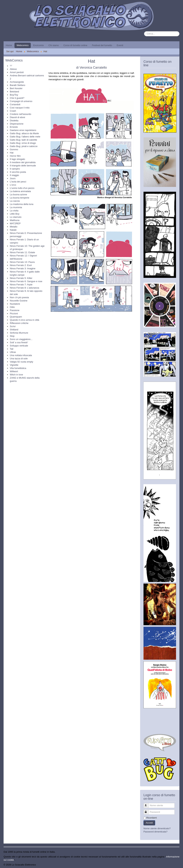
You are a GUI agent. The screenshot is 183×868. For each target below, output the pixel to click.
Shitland (14, 329)
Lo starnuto (15, 217)
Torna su (174, 864)
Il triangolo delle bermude (23, 165)
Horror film (15, 156)
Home (9, 45)
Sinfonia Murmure (19, 332)
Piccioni (14, 313)
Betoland (14, 91)
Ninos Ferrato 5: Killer (21, 278)
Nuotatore (15, 303)
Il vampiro (15, 168)
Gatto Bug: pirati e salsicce (24, 146)
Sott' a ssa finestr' (19, 342)
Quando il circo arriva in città (24, 320)
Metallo (13, 226)
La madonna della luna (21, 204)
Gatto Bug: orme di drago (23, 143)
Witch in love (16, 374)
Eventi (120, 45)
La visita (14, 210)
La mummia (16, 207)
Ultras (13, 352)
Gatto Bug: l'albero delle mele (25, 136)
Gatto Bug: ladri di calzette (23, 139)
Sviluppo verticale (19, 345)
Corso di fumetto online (75, 45)
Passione (14, 310)
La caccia (15, 201)
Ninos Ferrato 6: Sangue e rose (26, 281)
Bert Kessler (16, 88)
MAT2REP (15, 223)
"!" (11, 66)
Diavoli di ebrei (17, 117)
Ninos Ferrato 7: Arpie (21, 284)
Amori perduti (17, 72)
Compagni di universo (21, 101)
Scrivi (13, 326)
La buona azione (18, 194)
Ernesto (14, 127)
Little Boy (14, 213)
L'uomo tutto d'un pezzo (22, 188)
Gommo (14, 149)
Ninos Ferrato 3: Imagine (22, 268)
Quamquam (16, 316)
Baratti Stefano (17, 85)
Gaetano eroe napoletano (23, 130)
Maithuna (14, 220)
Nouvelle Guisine (18, 300)
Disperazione (16, 123)
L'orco (13, 184)
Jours (13, 178)
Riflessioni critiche (19, 323)
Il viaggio (14, 175)
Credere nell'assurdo (20, 114)
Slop (12, 336)
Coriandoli (15, 104)
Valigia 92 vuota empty (21, 361)
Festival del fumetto (102, 45)
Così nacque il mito (20, 107)
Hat (11, 152)
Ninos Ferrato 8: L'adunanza (24, 287)
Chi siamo (53, 45)
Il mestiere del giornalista (23, 162)
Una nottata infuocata (21, 355)
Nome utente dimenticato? (157, 828)
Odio (12, 307)
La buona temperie (19, 197)
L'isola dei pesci (18, 181)
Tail (11, 349)
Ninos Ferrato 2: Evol (21, 265)
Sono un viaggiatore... (21, 339)
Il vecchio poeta (18, 172)
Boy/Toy (14, 94)
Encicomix (38, 45)
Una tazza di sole (19, 358)
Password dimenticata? (155, 831)
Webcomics (23, 45)
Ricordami (151, 817)
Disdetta (14, 120)
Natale (13, 230)
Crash (13, 111)
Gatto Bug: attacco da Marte (24, 133)
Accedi (149, 822)
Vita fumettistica (18, 368)
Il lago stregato (17, 159)
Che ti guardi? (17, 98)
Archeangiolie (17, 82)
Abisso (13, 69)
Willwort (14, 371)
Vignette (14, 365)
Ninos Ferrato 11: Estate (22, 252)
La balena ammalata (20, 191)
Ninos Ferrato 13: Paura (22, 262)
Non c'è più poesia (19, 297)
